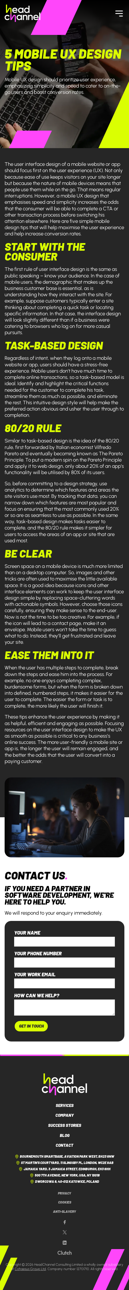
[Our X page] (64, 1232)
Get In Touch (31, 1025)
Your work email (34, 974)
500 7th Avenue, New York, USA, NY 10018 (65, 1175)
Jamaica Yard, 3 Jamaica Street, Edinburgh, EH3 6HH (64, 1169)
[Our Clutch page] (64, 1253)
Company (64, 1115)
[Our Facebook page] (64, 1222)
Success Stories (64, 1125)
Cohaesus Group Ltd (30, 1269)
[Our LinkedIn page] (64, 1243)
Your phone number (38, 953)
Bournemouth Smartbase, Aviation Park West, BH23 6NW (64, 1156)
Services (65, 1105)
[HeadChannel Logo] (64, 1084)
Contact (64, 1145)
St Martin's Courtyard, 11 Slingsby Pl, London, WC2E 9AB (65, 1163)
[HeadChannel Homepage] (22, 13)
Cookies (64, 1202)
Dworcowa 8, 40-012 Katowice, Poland (64, 1182)
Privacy (64, 1193)
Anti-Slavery (64, 1212)
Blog (65, 1135)
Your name (27, 932)
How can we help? (36, 995)
